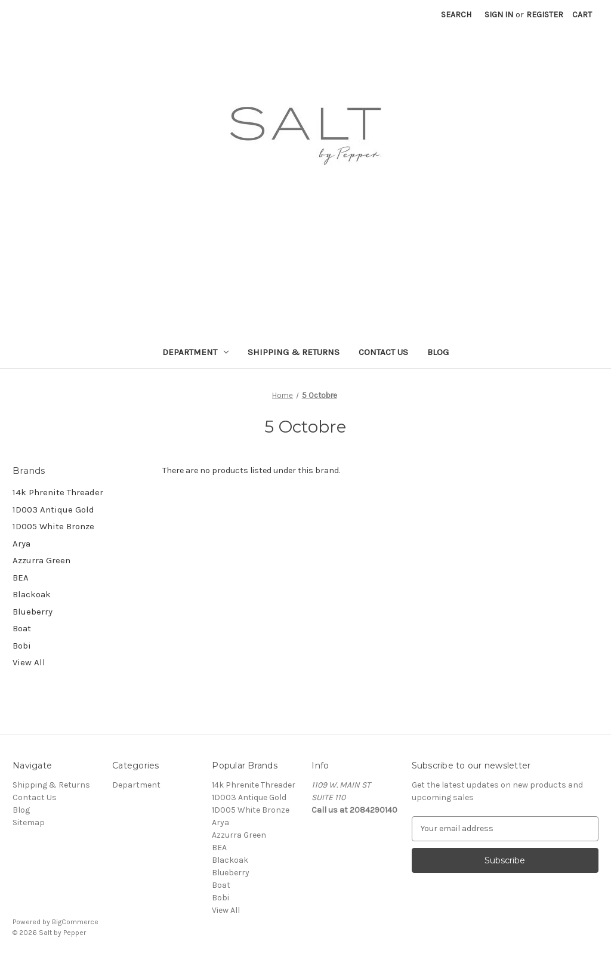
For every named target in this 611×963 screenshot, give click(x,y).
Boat (22, 628)
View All (29, 662)
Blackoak (32, 594)
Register (544, 15)
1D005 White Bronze (53, 526)
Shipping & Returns (294, 352)
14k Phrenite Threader (58, 492)
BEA (21, 577)
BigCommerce (75, 922)
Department (195, 352)
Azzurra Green (41, 560)
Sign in (499, 15)
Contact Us (383, 352)
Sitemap (29, 822)
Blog (438, 352)
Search (456, 15)
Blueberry (33, 611)
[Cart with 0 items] (582, 14)
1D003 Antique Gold (53, 509)
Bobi (22, 645)
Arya (21, 543)
